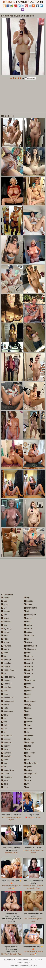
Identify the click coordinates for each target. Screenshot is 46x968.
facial (4, 715)
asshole (5, 611)
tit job (27, 756)
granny (5, 746)
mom (27, 622)
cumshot (6, 687)
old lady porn (30, 646)
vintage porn (30, 773)
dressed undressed (10, 698)
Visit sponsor (30, 78)
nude (27, 639)
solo (27, 739)
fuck (4, 729)
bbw (4, 615)
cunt (4, 691)
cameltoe (6, 663)
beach (5, 618)
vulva (27, 777)
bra (3, 656)
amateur (6, 597)
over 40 (28, 663)
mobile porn (30, 615)
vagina (28, 770)
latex (4, 784)
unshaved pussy (32, 763)
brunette (6, 660)
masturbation (31, 608)
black (4, 639)
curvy (4, 694)
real (26, 698)
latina (4, 787)
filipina (5, 725)
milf (26, 611)
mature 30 (29, 660)
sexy (27, 715)
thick (27, 749)
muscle (28, 625)
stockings (29, 742)
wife (27, 784)
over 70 (28, 673)
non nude (29, 635)
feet (4, 722)
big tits (5, 632)
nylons (28, 642)
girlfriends (6, 736)
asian (4, 604)
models (28, 618)
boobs (5, 649)
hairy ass (6, 753)
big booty (6, 628)
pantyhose (29, 680)
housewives (7, 770)
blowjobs (6, 646)
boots (4, 653)
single (27, 725)
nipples (28, 632)
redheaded (30, 701)
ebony (5, 704)
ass (4, 608)
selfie (27, 708)
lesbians (28, 601)
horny (4, 763)
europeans (7, 711)
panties (28, 677)
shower (28, 722)
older (27, 653)
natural (28, 628)
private (28, 691)
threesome (29, 753)
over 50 (28, 666)
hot (3, 767)
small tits (29, 736)
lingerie (28, 604)
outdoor (28, 656)
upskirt (28, 767)
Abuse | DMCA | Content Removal (17, 959)
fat (3, 718)
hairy (4, 749)
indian (5, 773)
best (4, 625)
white (27, 780)
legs (27, 597)
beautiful (6, 622)
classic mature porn (10, 670)
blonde (5, 642)
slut (26, 732)
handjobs (6, 756)
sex (26, 711)
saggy (27, 704)
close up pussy (8, 677)
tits (26, 760)
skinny (28, 729)
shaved (28, 718)
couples (5, 680)
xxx (26, 787)
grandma (6, 742)
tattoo (27, 746)
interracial (6, 777)
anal (4, 601)
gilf (3, 732)
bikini (4, 635)
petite (27, 684)
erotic (4, 708)
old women (30, 649)
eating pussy (7, 701)
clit (3, 673)
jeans (4, 780)
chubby (5, 666)
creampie (6, 684)
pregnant (29, 687)
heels (4, 760)
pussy (27, 694)
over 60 (28, 670)
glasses (5, 739)
